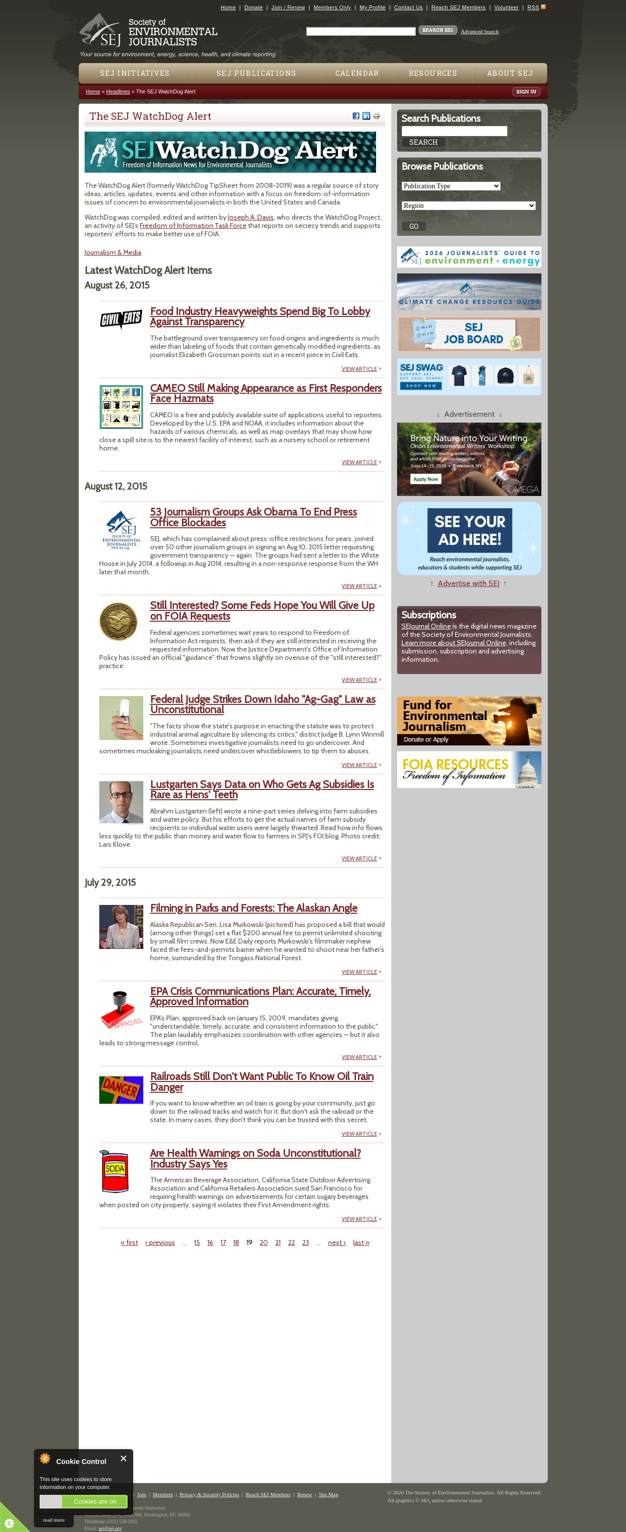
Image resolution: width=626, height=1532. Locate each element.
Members (163, 1494)
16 (210, 1242)
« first (129, 1242)
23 (305, 1242)
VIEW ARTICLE (359, 368)
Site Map (328, 1494)
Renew (305, 1494)
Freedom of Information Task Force (193, 225)
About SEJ (510, 73)
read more (54, 1520)
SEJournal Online (426, 626)
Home (228, 7)
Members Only (332, 7)
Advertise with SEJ (468, 583)
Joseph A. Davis (251, 217)
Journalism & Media (113, 252)
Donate (254, 7)
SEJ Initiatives (135, 73)
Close (124, 1458)
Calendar (357, 73)
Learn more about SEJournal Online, (455, 642)
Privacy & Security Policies (209, 1494)
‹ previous (160, 1242)
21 (278, 1242)
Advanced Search (479, 31)
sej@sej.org (110, 1528)
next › (337, 1242)
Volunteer (506, 7)
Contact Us (408, 7)
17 (223, 1242)
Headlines (118, 91)
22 (291, 1242)
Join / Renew (288, 7)
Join (141, 1494)
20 (264, 1242)
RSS (533, 7)
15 (197, 1242)
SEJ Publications (256, 73)
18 (236, 1242)
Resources (433, 73)
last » (361, 1242)
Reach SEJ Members (458, 7)
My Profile (372, 7)
